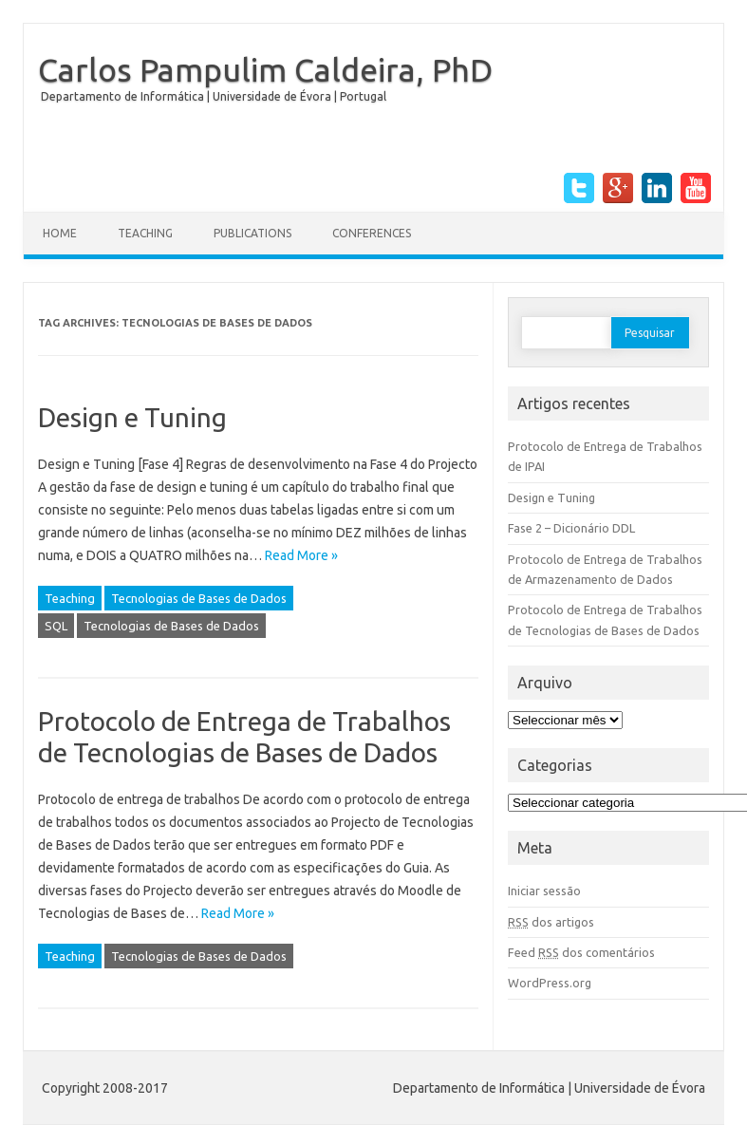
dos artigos (551, 921)
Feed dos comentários (581, 952)
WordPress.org (549, 982)
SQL (56, 625)
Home (60, 233)
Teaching (145, 233)
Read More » (301, 555)
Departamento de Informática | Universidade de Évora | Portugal (213, 96)
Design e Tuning (132, 417)
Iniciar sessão (544, 890)
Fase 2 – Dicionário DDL (571, 527)
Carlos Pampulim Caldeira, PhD (265, 69)
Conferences (371, 233)
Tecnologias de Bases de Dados (199, 598)
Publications (252, 233)
